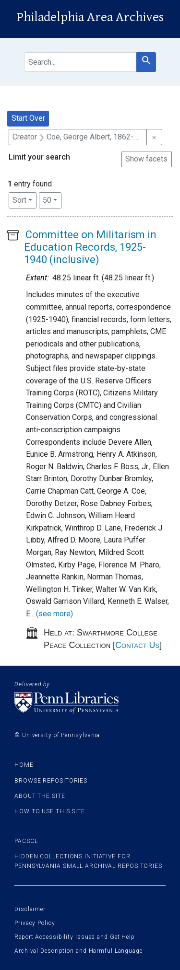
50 (52, 199)
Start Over (28, 118)
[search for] (80, 62)
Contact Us (137, 645)
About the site (39, 796)
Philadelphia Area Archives (90, 17)
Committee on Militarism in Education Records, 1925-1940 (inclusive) (90, 247)
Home (24, 765)
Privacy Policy (34, 923)
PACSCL (25, 841)
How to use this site (49, 811)
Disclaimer (30, 909)
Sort (19, 200)
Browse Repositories (50, 780)
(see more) (54, 613)
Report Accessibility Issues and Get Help (74, 937)
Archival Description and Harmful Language (78, 950)
